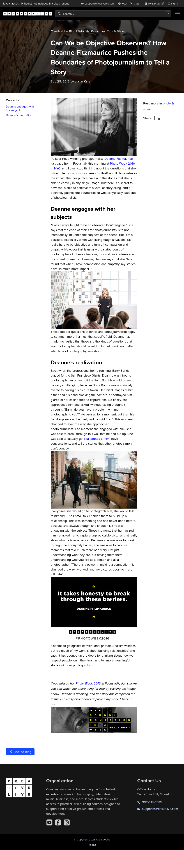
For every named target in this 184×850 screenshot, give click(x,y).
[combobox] (113, 13)
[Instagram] (66, 822)
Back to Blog (20, 752)
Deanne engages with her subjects (20, 108)
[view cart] (135, 3)
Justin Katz (82, 81)
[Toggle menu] (177, 13)
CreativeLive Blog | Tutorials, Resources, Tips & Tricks (88, 31)
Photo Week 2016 (88, 684)
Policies (92, 845)
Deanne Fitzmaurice (118, 158)
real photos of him (97, 438)
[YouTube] (49, 822)
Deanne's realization (19, 115)
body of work (76, 173)
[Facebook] (58, 822)
